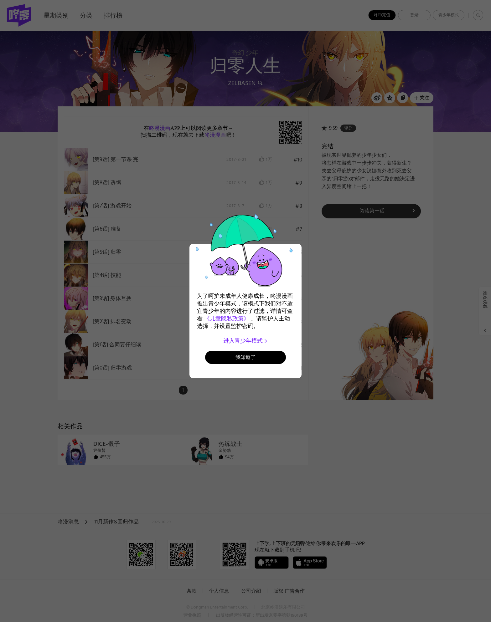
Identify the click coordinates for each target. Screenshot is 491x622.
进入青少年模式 (246, 341)
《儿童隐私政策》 (226, 318)
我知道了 (245, 357)
